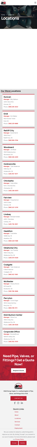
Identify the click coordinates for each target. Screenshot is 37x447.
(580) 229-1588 (13, 241)
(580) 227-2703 (13, 207)
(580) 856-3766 (13, 140)
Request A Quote (18, 370)
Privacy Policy (19, 439)
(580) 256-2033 (13, 157)
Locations (15, 418)
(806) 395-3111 (12, 308)
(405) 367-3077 (13, 174)
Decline (22, 443)
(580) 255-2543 (13, 107)
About (15, 415)
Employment (15, 428)
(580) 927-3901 (13, 274)
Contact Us (18, 398)
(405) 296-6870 (13, 191)
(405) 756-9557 (13, 224)
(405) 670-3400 (13, 258)
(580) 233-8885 (13, 123)
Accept (14, 443)
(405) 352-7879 (13, 341)
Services (15, 422)
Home (3, 15)
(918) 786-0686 (13, 291)
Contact (15, 425)
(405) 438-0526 (13, 325)
